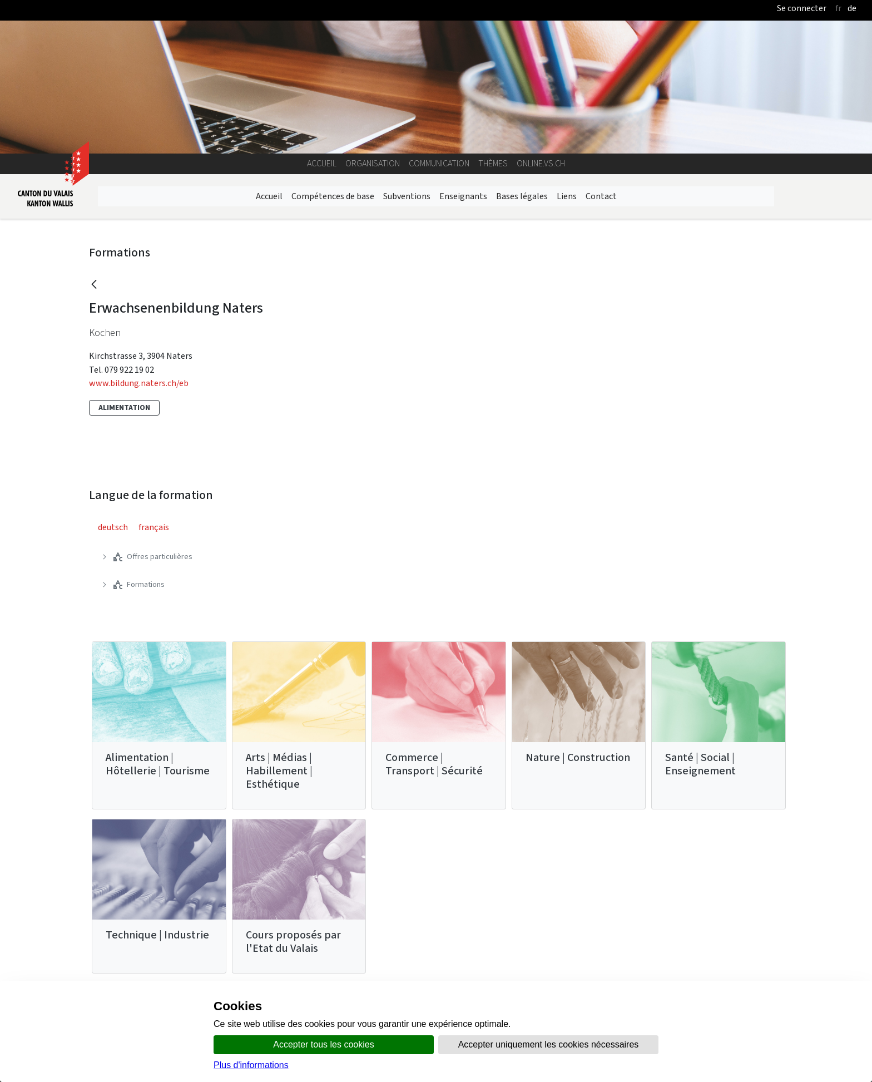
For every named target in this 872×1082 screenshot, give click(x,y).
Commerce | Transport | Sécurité (434, 764)
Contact (601, 196)
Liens (567, 196)
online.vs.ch (541, 163)
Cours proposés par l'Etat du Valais (293, 941)
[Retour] (94, 285)
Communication (439, 163)
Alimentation (124, 407)
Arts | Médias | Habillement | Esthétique (279, 771)
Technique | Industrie (157, 934)
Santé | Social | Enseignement (700, 764)
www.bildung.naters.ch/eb (139, 383)
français (153, 527)
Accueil (321, 163)
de (852, 8)
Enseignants (463, 196)
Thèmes (493, 163)
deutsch (113, 527)
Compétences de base (332, 196)
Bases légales (522, 196)
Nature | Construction (578, 757)
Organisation (372, 163)
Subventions (406, 196)
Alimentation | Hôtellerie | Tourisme (158, 764)
